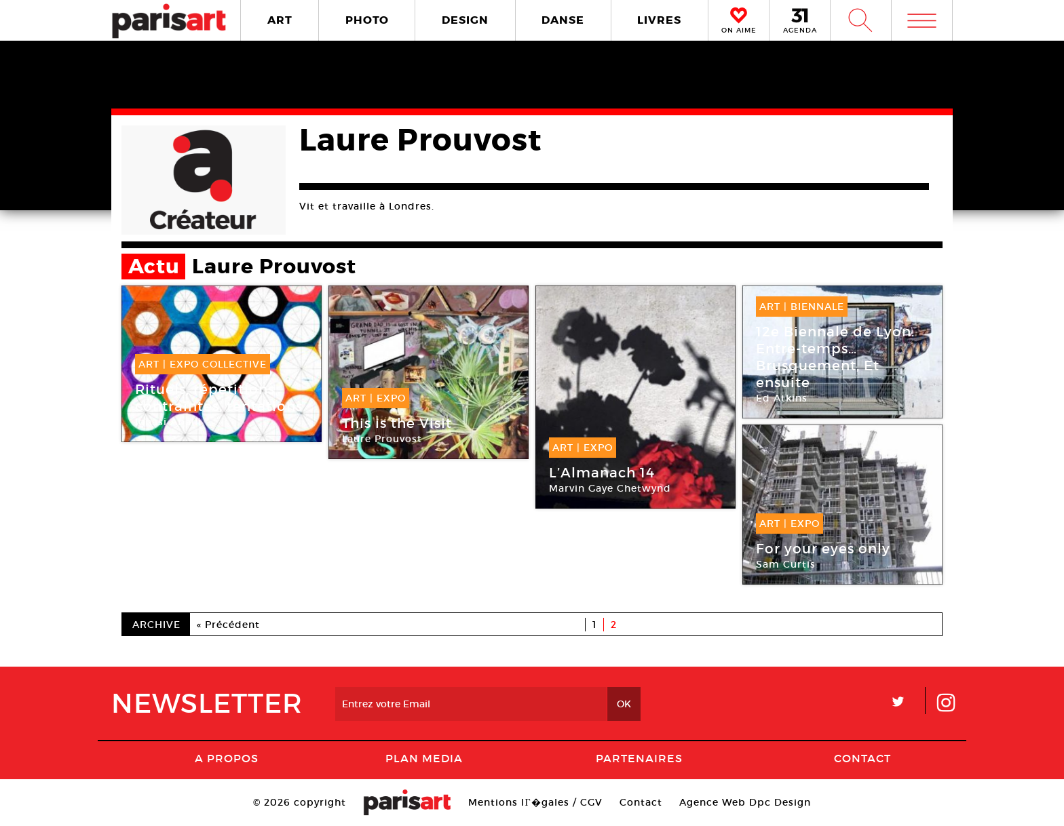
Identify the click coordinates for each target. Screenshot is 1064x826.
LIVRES (659, 20)
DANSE (563, 20)
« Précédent (228, 624)
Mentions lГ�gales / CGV (535, 802)
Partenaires (639, 758)
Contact (862, 758)
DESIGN (465, 20)
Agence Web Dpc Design (745, 802)
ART (279, 20)
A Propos (227, 758)
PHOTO (367, 20)
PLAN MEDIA (424, 758)
